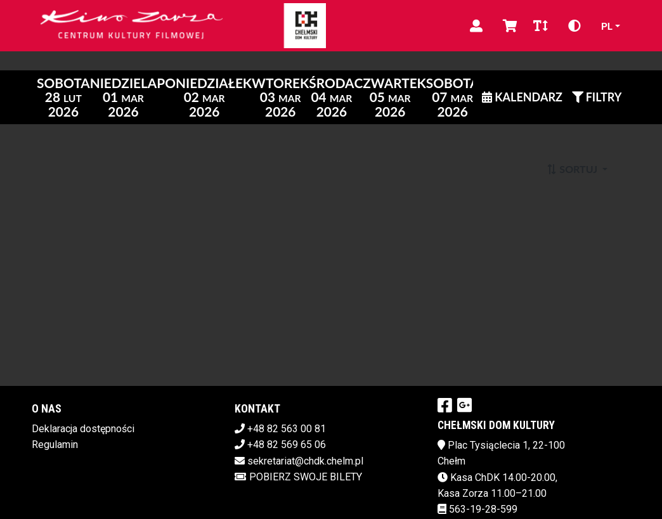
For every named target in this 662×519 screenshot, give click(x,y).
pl (607, 26)
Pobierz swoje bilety (298, 477)
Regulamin (55, 445)
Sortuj (573, 169)
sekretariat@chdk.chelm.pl (305, 461)
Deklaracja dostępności (83, 429)
